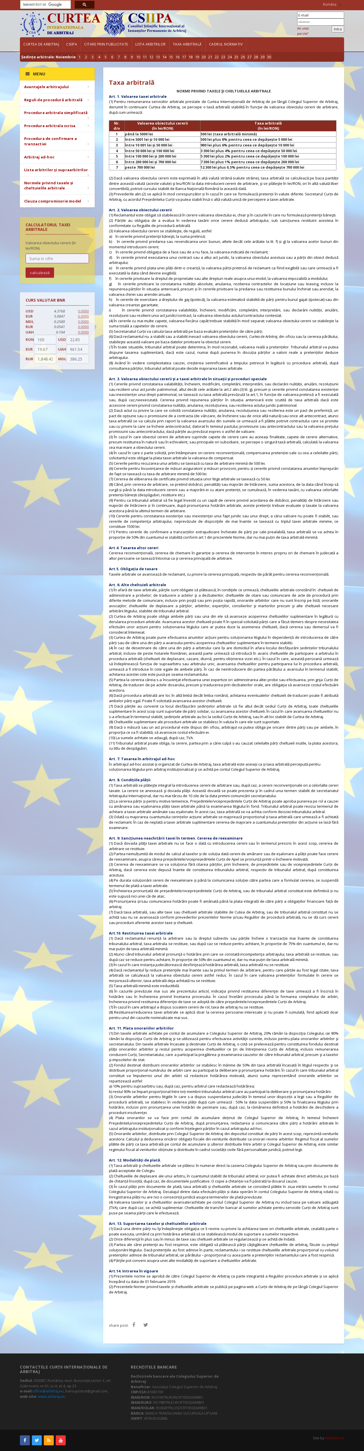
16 (177, 56)
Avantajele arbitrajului (46, 86)
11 (145, 56)
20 (204, 56)
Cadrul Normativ (226, 44)
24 (230, 56)
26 (243, 56)
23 (223, 56)
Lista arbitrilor (150, 44)
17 (184, 56)
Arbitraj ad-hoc (39, 157)
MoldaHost (334, 1437)
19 (197, 56)
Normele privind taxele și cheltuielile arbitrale (48, 185)
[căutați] (45, 4)
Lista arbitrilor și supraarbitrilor (56, 169)
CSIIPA (71, 44)
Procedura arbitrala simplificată (56, 112)
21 (210, 56)
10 (138, 56)
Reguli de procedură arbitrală (53, 99)
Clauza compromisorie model (52, 201)
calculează (40, 277)
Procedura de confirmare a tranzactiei (50, 141)
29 (262, 56)
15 (171, 56)
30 (269, 56)
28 (256, 56)
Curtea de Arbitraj (41, 44)
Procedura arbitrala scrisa (49, 125)
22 (217, 56)
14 (164, 56)
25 (236, 56)
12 (151, 56)
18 (191, 56)
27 (249, 56)
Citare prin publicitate (106, 44)
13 (158, 56)
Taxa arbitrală (187, 44)
